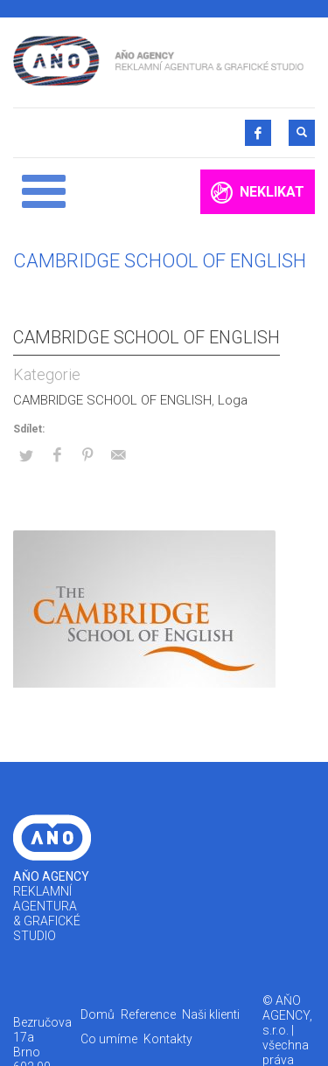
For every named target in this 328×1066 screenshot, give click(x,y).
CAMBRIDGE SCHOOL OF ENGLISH (146, 337)
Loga (233, 400)
